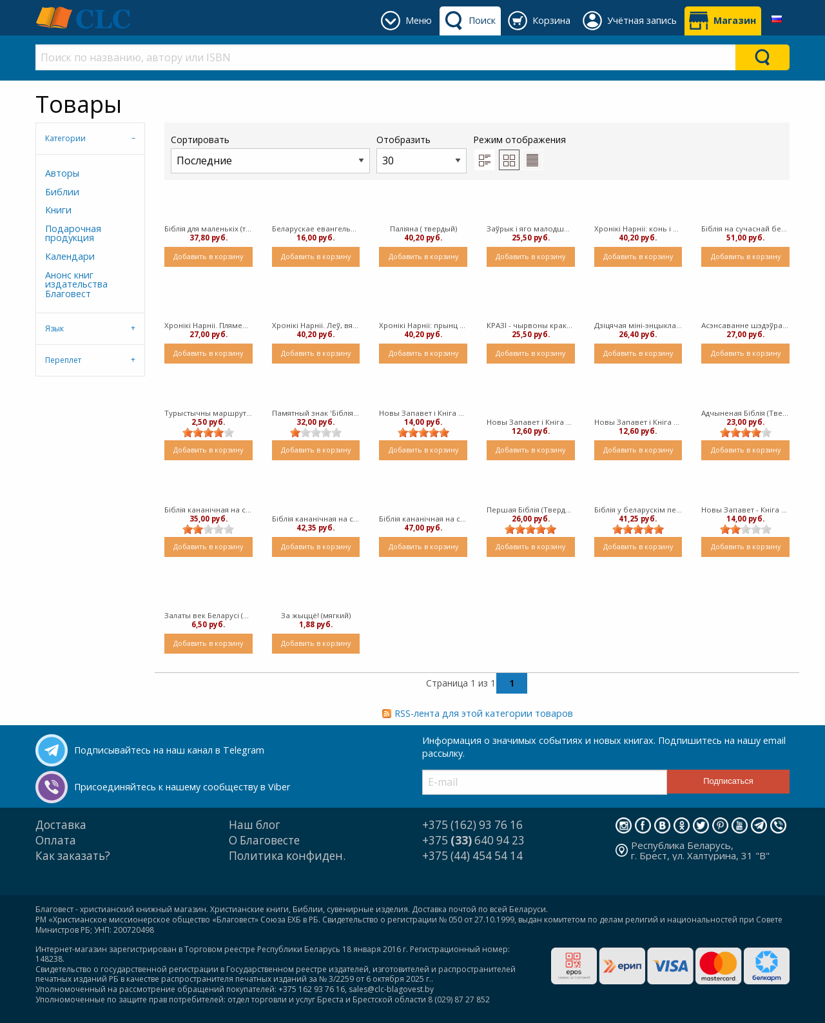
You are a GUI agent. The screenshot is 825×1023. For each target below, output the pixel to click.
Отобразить (421, 153)
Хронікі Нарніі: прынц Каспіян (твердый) (423, 325)
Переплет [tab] (63, 360)
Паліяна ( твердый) (423, 228)
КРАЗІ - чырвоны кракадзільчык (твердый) (531, 325)
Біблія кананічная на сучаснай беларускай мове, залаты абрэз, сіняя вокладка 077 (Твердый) (423, 518)
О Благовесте (264, 840)
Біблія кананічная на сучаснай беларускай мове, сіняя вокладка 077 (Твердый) (316, 518)
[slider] (208, 432)
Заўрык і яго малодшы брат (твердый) (531, 228)
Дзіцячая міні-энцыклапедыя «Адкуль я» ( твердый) (638, 325)
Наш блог (254, 824)
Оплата (55, 840)
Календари (70, 256)
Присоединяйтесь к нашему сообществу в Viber (182, 787)
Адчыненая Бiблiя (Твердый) (745, 413)
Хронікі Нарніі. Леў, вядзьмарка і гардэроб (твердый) (316, 325)
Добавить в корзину (208, 256)
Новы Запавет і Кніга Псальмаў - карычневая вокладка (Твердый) (638, 422)
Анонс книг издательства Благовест (76, 284)
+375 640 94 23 (473, 840)
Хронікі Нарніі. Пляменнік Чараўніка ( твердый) (208, 325)
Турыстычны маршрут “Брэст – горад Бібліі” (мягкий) (208, 413)
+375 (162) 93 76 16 (472, 824)
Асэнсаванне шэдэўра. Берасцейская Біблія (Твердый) (745, 325)
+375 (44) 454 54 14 (472, 855)
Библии (62, 192)
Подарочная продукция (73, 233)
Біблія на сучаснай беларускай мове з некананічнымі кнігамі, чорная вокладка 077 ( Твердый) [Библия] (745, 228)
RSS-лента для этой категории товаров (483, 713)
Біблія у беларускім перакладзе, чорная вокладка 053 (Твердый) (638, 509)
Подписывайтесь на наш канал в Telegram (169, 750)
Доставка (60, 824)
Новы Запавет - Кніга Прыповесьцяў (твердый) (745, 509)
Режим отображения (519, 139)
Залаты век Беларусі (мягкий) (208, 615)
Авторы (62, 173)
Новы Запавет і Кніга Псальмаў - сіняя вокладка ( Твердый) (423, 413)
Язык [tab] (54, 328)
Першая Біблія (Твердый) (531, 509)
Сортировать (270, 153)
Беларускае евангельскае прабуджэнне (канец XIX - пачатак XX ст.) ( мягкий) (316, 228)
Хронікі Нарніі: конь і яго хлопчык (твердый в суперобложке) (638, 228)
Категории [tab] (65, 138)
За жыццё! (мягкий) (316, 615)
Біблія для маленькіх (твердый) (208, 228)
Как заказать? (72, 855)
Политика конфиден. (287, 855)
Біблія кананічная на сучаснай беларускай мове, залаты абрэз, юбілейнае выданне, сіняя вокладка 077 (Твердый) (208, 509)
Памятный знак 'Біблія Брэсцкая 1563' (316, 413)
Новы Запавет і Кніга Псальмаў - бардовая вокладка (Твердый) (531, 422)
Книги (58, 210)
